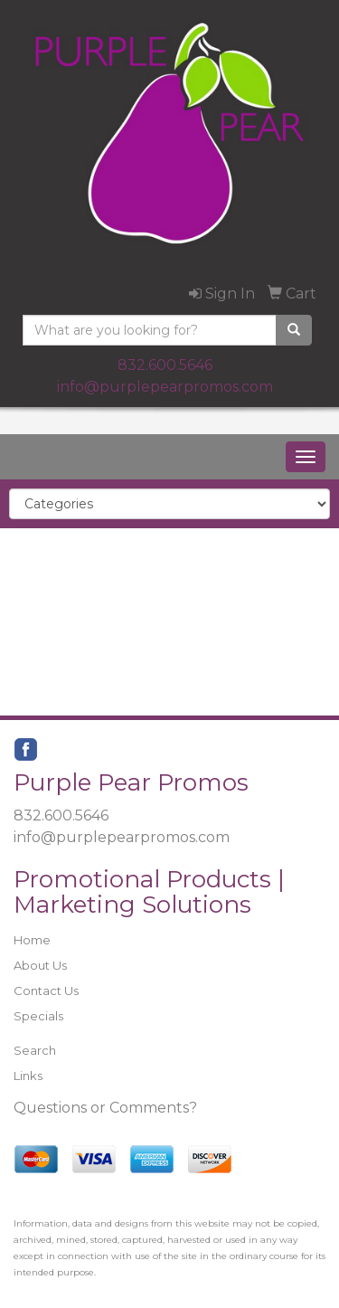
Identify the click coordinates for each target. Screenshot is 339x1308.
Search (35, 1050)
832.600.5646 (165, 365)
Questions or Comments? (105, 1107)
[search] (294, 330)
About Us (40, 965)
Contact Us (46, 990)
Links (28, 1075)
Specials (38, 1016)
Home (32, 940)
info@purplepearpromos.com (165, 386)
